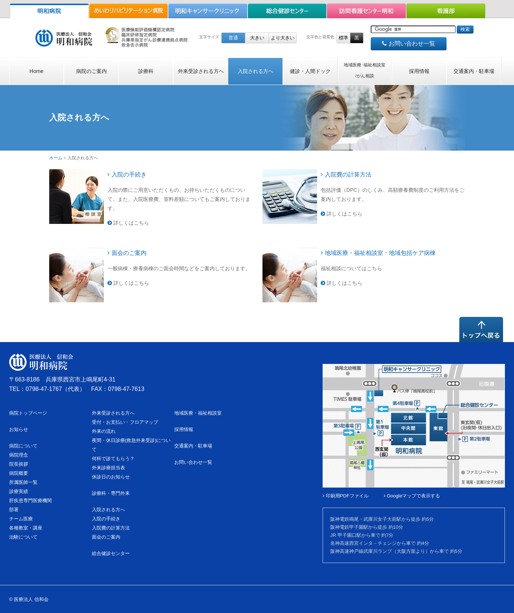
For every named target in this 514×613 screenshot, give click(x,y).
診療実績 (18, 491)
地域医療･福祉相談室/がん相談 (364, 70)
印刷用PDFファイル (346, 495)
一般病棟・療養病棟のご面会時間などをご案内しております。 (179, 268)
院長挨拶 (18, 464)
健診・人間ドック (310, 71)
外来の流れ (104, 431)
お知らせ (18, 429)
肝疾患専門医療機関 (30, 500)
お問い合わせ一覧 (408, 43)
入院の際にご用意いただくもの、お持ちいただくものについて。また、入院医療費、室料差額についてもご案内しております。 (179, 199)
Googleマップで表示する (412, 495)
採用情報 (419, 71)
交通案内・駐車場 (473, 71)
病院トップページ (28, 413)
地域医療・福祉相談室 (198, 413)
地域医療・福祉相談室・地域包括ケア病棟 (378, 253)
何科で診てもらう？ (113, 458)
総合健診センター (111, 553)
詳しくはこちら (128, 223)
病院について (23, 446)
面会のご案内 (127, 253)
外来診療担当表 (108, 467)
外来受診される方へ (201, 71)
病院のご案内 (91, 71)
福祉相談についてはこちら (351, 268)
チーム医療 (21, 518)
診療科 (145, 71)
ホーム (55, 157)
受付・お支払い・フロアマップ (125, 422)
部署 (14, 509)
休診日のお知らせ (111, 477)
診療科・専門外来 (111, 493)
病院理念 (18, 455)
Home (36, 71)
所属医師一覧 (23, 482)
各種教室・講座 (25, 528)
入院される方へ (255, 71)
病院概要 (18, 473)
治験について (23, 537)
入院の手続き (127, 174)
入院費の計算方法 (346, 174)
